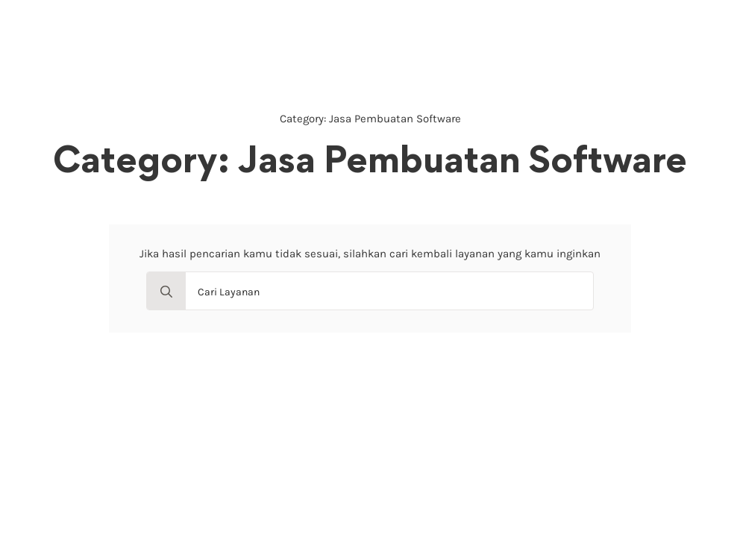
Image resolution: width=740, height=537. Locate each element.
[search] (166, 291)
